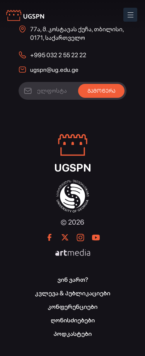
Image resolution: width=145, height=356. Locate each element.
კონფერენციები (72, 306)
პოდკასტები (72, 333)
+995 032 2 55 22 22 (58, 55)
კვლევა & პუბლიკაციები (72, 293)
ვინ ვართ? (72, 279)
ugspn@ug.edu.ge (54, 69)
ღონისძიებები (73, 320)
